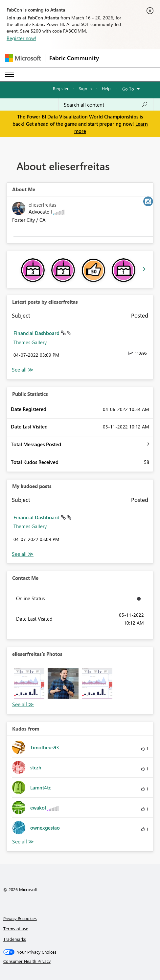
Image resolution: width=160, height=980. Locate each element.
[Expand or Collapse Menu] (9, 74)
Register (61, 88)
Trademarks (14, 939)
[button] (29, 683)
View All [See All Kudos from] (23, 841)
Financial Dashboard (37, 333)
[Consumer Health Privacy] (80, 961)
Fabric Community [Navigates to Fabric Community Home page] (74, 58)
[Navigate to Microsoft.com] (23, 58)
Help (106, 88)
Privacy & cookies (20, 918)
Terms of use (15, 928)
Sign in (85, 88)
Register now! (21, 38)
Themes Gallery (30, 342)
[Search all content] (105, 104)
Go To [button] (128, 88)
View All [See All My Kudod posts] (23, 554)
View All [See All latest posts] (23, 370)
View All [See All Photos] (23, 704)
